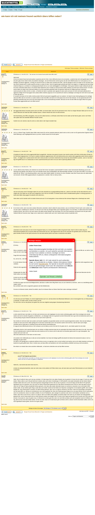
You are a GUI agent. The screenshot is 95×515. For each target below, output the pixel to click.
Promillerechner (32, 7)
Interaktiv (43, 4)
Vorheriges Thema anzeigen (72, 68)
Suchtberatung (16, 7)
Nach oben (4, 104)
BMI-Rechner (41, 7)
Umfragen (23, 7)
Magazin (36, 4)
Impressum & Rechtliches (82, 9)
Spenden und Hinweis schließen (51, 276)
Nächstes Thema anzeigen (86, 68)
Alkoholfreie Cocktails (51, 7)
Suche (10, 9)
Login (20, 9)
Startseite (29, 4)
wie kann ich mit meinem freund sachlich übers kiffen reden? (31, 16)
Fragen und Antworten (46, 64)
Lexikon (57, 4)
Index (5, 9)
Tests (9, 7)
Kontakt (63, 4)
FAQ (15, 9)
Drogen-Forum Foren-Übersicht (32, 64)
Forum (50, 4)
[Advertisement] (20, 40)
